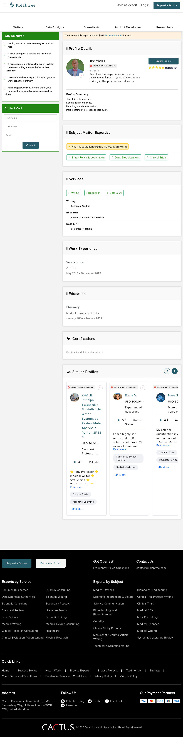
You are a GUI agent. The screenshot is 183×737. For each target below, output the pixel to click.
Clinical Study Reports (107, 628)
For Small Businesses (15, 590)
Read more (76, 487)
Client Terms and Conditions (19, 676)
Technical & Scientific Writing (111, 646)
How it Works (53, 670)
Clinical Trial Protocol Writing (155, 597)
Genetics (98, 621)
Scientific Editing (56, 617)
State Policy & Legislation (87, 157)
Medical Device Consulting (62, 624)
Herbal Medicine (125, 467)
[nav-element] (167, 371)
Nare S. (173, 395)
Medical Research (57, 637)
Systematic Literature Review (155, 637)
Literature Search (56, 610)
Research (93, 193)
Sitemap (155, 670)
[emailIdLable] (30, 135)
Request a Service (167, 5)
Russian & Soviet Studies (126, 458)
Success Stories (27, 670)
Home (5, 670)
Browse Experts (79, 670)
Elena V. (131, 395)
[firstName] (30, 117)
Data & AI (114, 193)
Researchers (164, 27)
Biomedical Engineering (152, 590)
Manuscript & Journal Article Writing (110, 637)
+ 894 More (77, 509)
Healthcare (52, 631)
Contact (30, 145)
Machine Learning (83, 502)
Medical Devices (103, 590)
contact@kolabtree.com (151, 568)
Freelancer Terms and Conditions (65, 676)
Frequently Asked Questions (111, 568)
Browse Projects (108, 670)
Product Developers (128, 27)
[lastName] (30, 126)
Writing (74, 193)
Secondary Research (58, 603)
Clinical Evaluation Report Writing (23, 637)
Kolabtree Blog (73, 701)
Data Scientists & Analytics (18, 597)
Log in (145, 5)
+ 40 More (162, 467)
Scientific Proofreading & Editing (113, 597)
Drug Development (126, 157)
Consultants (91, 27)
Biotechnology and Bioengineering (105, 612)
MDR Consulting (147, 617)
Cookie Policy (128, 676)
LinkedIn (69, 705)
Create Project (163, 61)
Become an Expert (64, 564)
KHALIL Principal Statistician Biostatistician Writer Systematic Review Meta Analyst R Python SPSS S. (92, 416)
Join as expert (127, 5)
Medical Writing (11, 624)
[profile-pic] (74, 397)
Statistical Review (13, 610)
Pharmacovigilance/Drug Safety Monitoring (98, 146)
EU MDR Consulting (58, 590)
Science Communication (108, 603)
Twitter (95, 701)
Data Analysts (55, 27)
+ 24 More (119, 475)
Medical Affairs (146, 610)
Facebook (114, 701)
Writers (18, 27)
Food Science (10, 617)
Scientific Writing (56, 597)
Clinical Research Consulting (20, 631)
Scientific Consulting (15, 603)
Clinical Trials (158, 157)
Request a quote (113, 35)
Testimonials (134, 670)
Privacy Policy (103, 676)
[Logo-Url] (22, 5)
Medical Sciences (148, 624)
